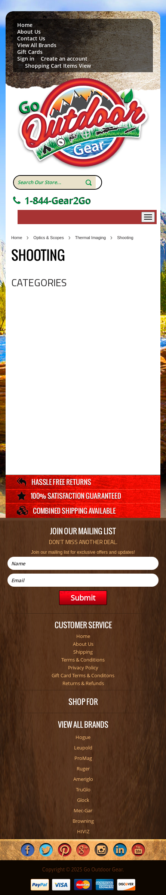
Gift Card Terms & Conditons (83, 675)
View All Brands (36, 45)
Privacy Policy (83, 667)
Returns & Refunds (83, 683)
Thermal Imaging (90, 237)
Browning (83, 821)
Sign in (25, 58)
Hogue (83, 737)
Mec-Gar (83, 810)
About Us (29, 31)
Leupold (83, 747)
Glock (83, 800)
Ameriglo (83, 779)
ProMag (83, 758)
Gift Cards (30, 52)
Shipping (83, 651)
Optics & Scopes (48, 237)
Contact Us (31, 38)
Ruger (83, 768)
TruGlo (83, 789)
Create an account (64, 58)
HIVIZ (83, 831)
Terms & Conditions (83, 659)
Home (25, 25)
